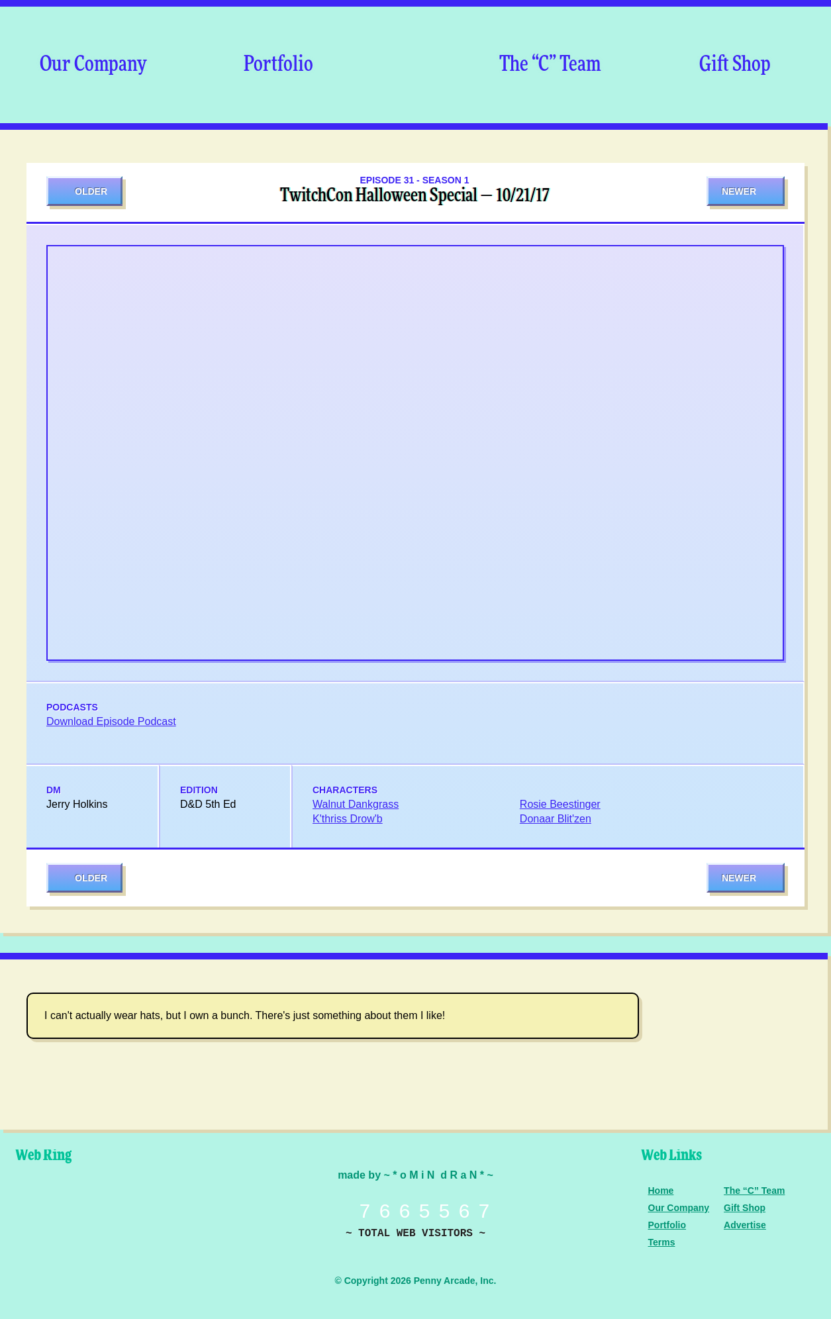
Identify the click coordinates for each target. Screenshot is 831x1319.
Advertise (745, 1225)
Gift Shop (735, 64)
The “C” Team (550, 64)
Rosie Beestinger (560, 804)
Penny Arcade (56, 1210)
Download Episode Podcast (111, 721)
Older (91, 191)
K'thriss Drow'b (348, 818)
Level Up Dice (149, 1210)
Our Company (93, 64)
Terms (661, 1242)
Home (661, 1190)
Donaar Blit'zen (555, 818)
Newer (739, 191)
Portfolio (278, 64)
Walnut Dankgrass (356, 804)
